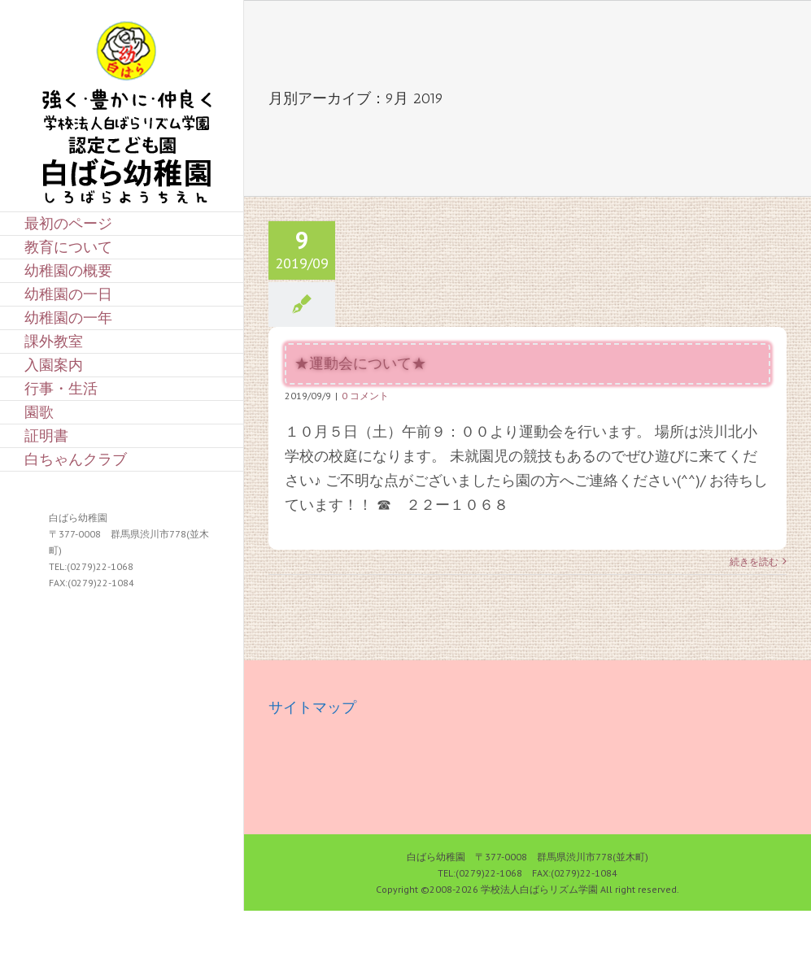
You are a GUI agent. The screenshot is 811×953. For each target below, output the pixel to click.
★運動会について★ (360, 363)
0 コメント (365, 395)
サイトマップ (312, 707)
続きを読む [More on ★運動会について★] (754, 561)
